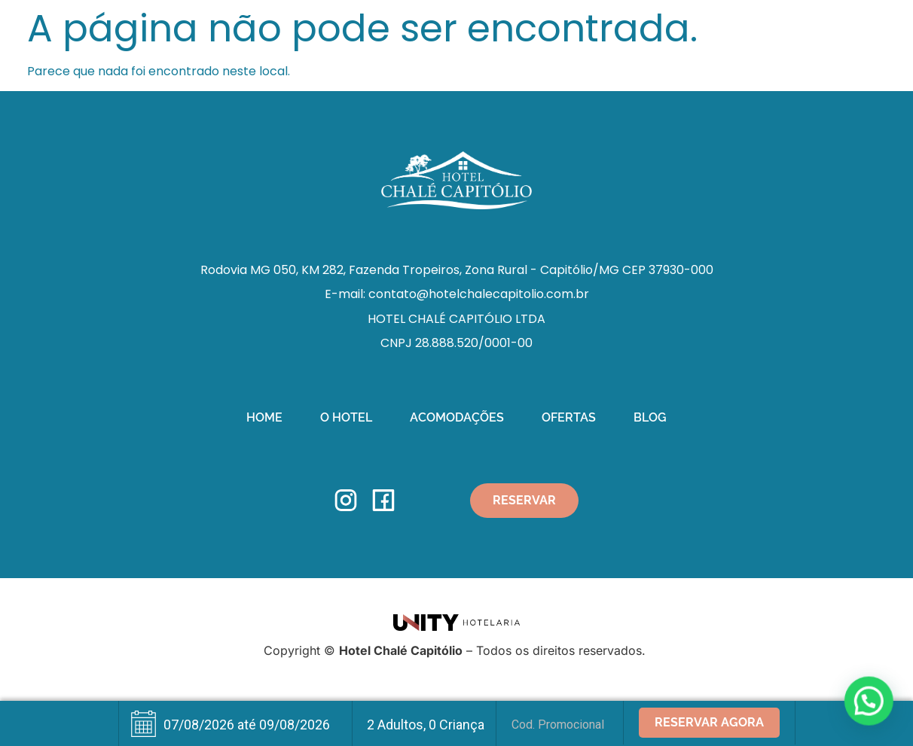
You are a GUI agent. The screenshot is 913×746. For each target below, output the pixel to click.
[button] (869, 702)
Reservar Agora (709, 722)
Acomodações (457, 417)
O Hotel (346, 417)
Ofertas (569, 417)
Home (264, 417)
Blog (650, 417)
